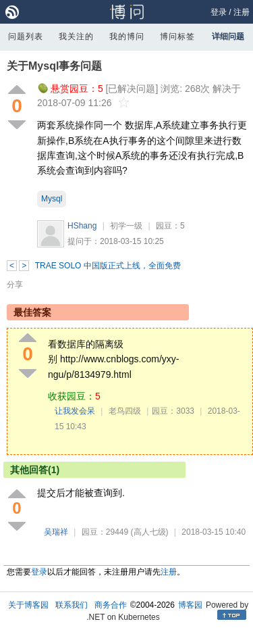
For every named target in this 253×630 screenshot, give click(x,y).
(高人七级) (150, 532)
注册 (241, 12)
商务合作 (110, 605)
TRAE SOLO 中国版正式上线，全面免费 (108, 265)
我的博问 (126, 36)
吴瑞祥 (56, 532)
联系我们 (71, 605)
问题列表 (25, 36)
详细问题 (228, 36)
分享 (15, 284)
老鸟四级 (125, 411)
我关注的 (76, 36)
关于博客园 (28, 605)
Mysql (51, 198)
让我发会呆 (75, 411)
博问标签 (177, 36)
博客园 (190, 605)
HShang (81, 226)
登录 (218, 12)
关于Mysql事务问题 (54, 66)
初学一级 (126, 226)
